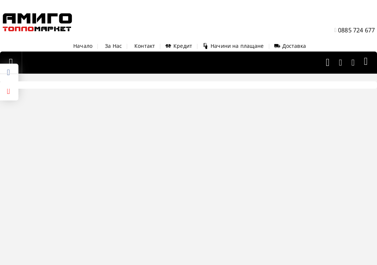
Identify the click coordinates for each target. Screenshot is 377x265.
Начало (82, 45)
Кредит (178, 45)
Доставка (290, 45)
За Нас (113, 45)
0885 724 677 (356, 30)
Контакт (144, 45)
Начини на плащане (233, 45)
